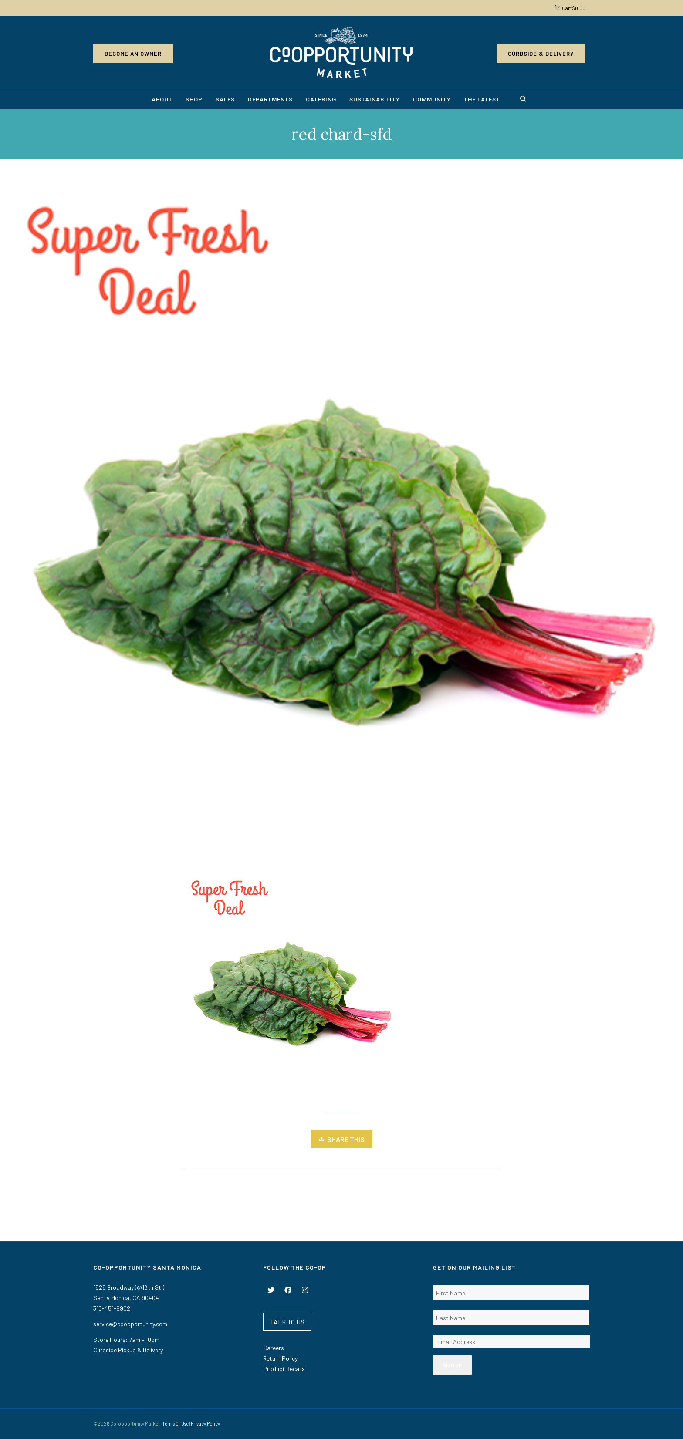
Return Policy (280, 1358)
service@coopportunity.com (130, 1324)
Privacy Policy (205, 1423)
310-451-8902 (111, 1308)
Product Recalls (284, 1368)
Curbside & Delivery (541, 53)
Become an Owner (133, 53)
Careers (273, 1347)
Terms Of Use (175, 1423)
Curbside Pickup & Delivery (128, 1350)
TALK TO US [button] (287, 1322)
